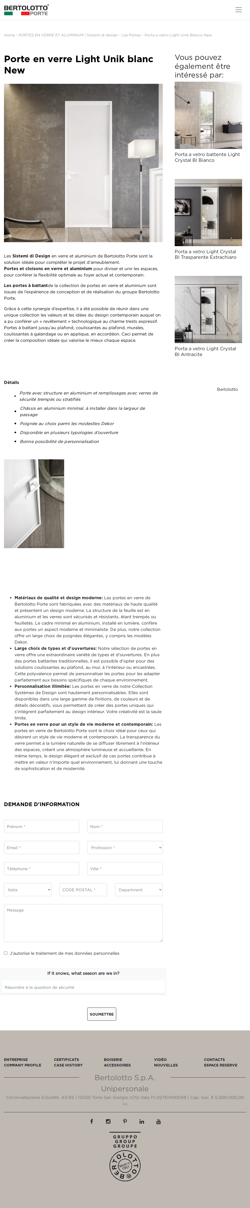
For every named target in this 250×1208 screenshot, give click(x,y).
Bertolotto (227, 389)
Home (9, 35)
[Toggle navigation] (239, 10)
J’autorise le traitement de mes (61, 953)
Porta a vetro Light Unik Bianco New (178, 35)
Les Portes (131, 35)
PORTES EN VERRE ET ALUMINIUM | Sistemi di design (68, 35)
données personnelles (97, 953)
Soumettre (102, 1014)
